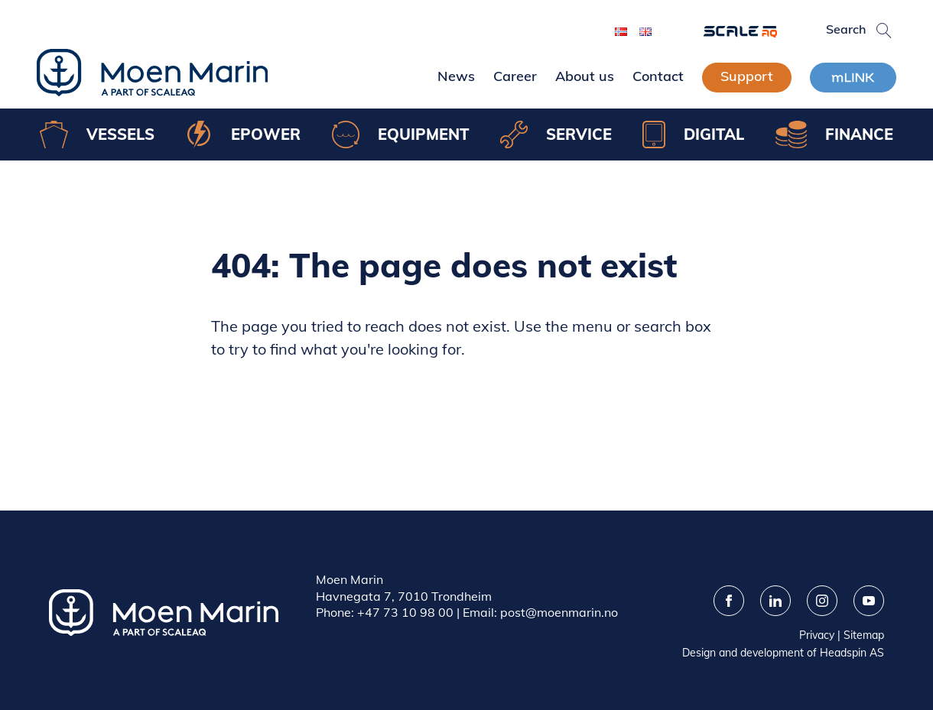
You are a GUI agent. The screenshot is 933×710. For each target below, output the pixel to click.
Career (515, 76)
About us (584, 76)
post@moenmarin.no (559, 612)
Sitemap (864, 635)
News (456, 76)
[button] (884, 30)
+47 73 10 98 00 (405, 612)
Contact (658, 76)
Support (746, 76)
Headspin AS (852, 653)
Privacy (816, 635)
